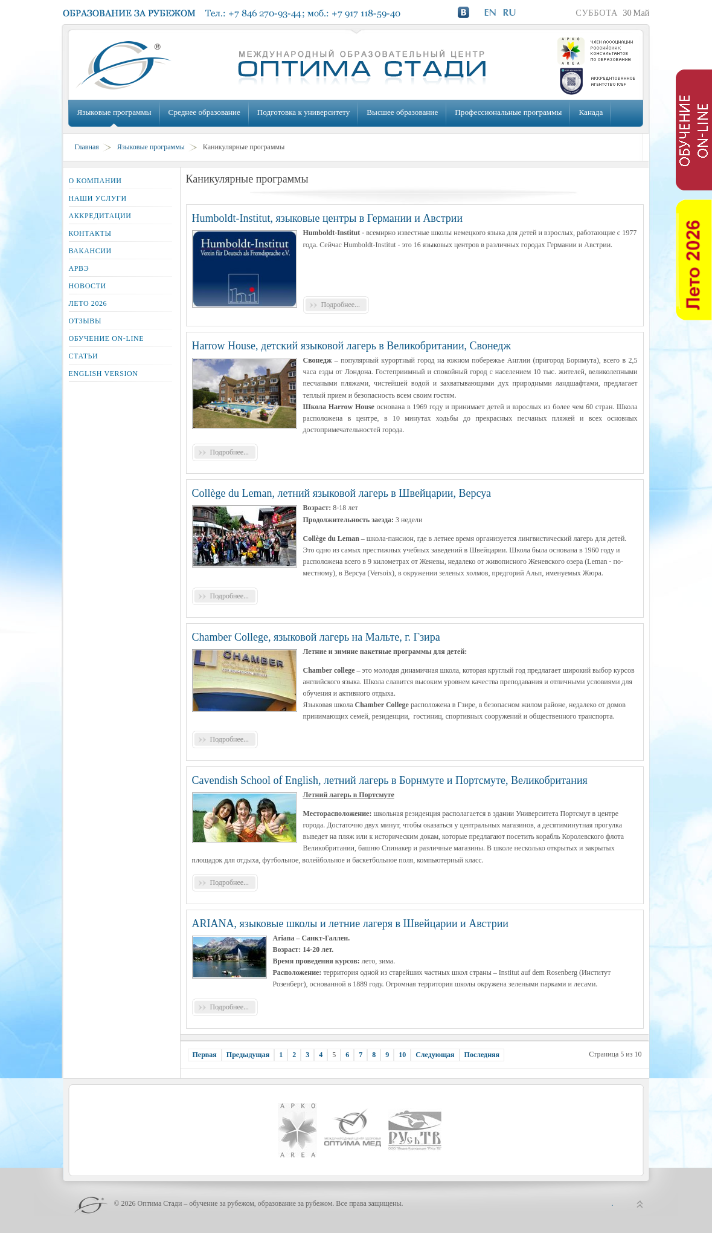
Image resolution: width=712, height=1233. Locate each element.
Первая (205, 1054)
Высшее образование (402, 112)
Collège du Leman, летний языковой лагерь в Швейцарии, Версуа (341, 493)
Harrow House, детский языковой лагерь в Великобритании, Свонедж (351, 346)
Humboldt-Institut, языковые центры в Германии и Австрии (327, 218)
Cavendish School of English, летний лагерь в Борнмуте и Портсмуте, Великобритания (390, 780)
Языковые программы (114, 112)
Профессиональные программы (508, 112)
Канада (591, 112)
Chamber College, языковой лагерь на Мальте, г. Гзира (316, 637)
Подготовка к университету (303, 112)
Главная (87, 147)
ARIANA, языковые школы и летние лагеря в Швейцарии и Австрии (350, 923)
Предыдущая (247, 1054)
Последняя (482, 1054)
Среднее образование (204, 112)
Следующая (434, 1054)
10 (402, 1054)
